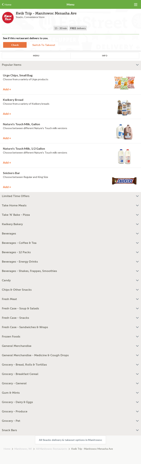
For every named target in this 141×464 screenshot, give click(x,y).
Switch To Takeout (43, 44)
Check (15, 44)
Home (7, 448)
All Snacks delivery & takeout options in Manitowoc (70, 439)
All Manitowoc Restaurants (51, 448)
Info (104, 55)
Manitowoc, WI (23, 448)
